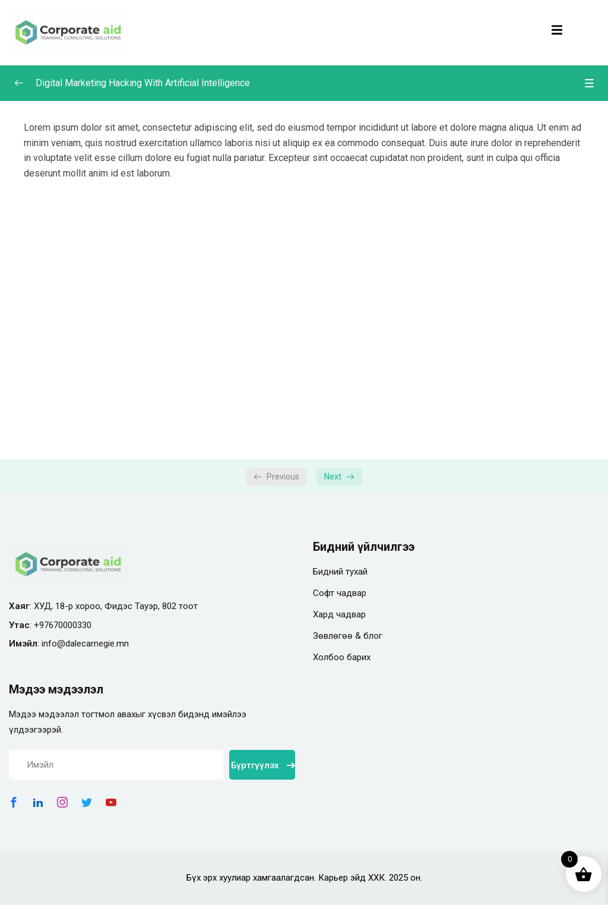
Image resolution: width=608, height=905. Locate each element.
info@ (53, 643)
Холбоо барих (341, 657)
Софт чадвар (339, 593)
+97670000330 (62, 625)
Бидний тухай (340, 571)
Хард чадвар (339, 614)
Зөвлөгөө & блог (347, 635)
